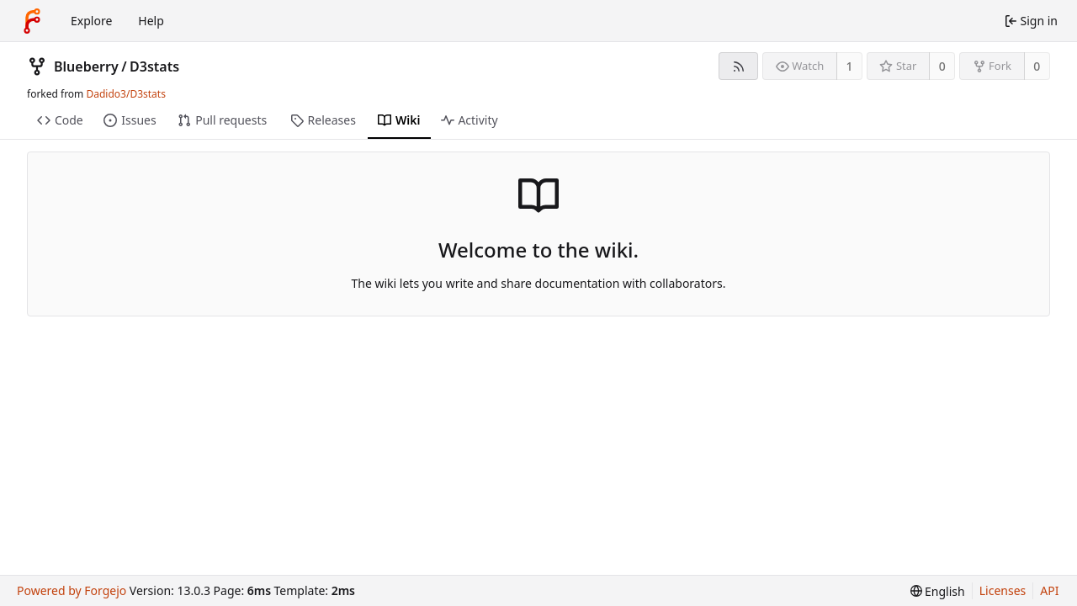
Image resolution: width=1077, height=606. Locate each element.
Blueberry (86, 66)
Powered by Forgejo (71, 590)
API (1049, 590)
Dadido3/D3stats (125, 94)
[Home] (32, 21)
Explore (91, 21)
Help (151, 21)
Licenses (1003, 590)
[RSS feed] (738, 66)
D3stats (154, 66)
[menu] (937, 591)
